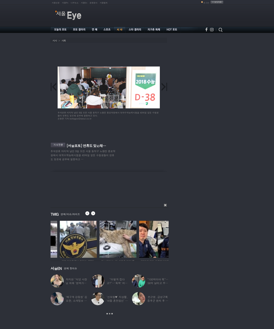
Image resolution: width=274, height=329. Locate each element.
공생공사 (93, 2)
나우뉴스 (74, 2)
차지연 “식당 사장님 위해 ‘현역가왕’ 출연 (76, 283)
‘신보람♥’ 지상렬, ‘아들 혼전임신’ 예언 (117, 300)
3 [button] (112, 313)
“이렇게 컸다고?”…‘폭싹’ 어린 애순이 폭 (117, 283)
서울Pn (65, 2)
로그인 (206, 2)
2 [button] (109, 313)
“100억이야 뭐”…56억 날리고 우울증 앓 (157, 283)
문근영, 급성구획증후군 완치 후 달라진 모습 (157, 300)
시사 (55, 40)
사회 (63, 40)
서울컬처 (104, 2)
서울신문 (56, 2)
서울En (84, 2)
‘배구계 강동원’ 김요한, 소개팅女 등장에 (76, 300)
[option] (65, 239)
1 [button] (107, 313)
